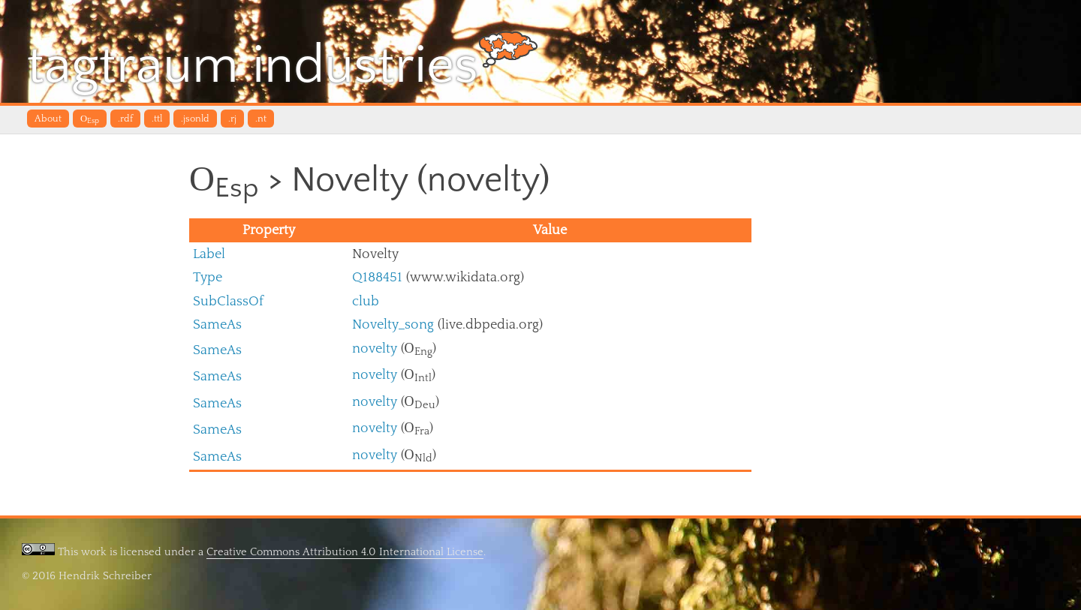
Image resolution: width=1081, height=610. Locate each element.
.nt (260, 118)
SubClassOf (228, 301)
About (48, 118)
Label (209, 254)
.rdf (125, 118)
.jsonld (195, 118)
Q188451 (377, 277)
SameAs (217, 324)
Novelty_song (393, 324)
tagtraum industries (282, 63)
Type (207, 277)
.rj (232, 118)
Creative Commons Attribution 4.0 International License (344, 551)
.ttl (157, 118)
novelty (374, 348)
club (365, 301)
